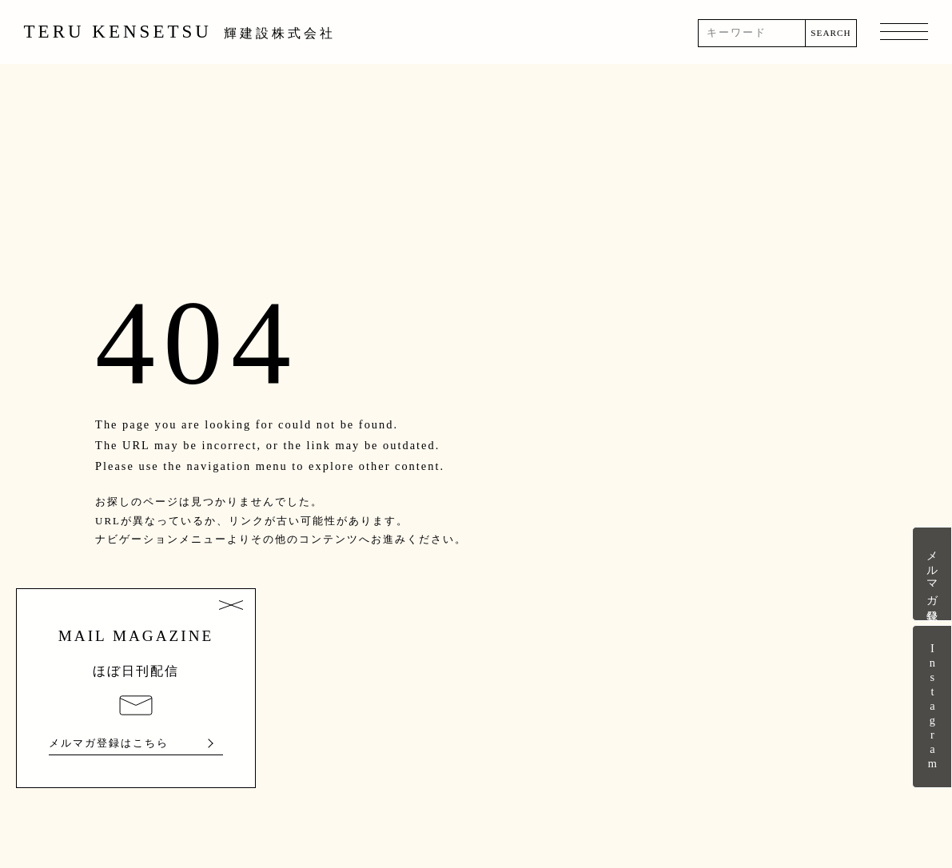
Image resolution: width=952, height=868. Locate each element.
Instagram (932, 706)
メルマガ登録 (932, 573)
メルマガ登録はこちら (109, 743)
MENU (904, 33)
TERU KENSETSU (180, 32)
